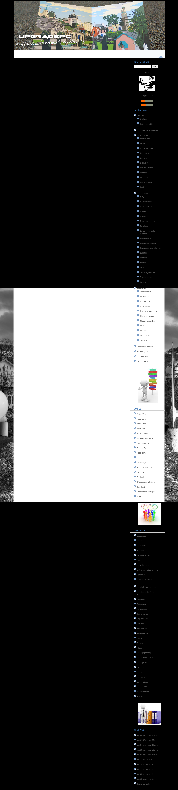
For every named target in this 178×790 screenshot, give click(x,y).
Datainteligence (143, 565)
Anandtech (141, 546)
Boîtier (143, 143)
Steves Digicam (143, 682)
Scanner (143, 263)
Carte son (144, 158)
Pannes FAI (141, 448)
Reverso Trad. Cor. (144, 468)
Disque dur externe (148, 221)
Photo (142, 326)
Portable (143, 331)
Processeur (145, 177)
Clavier (143, 211)
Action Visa (141, 414)
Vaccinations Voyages (146, 492)
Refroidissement (147, 182)
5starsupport (142, 536)
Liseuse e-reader (147, 316)
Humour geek (142, 352)
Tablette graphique (147, 272)
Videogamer (142, 687)
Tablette (143, 340)
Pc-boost (140, 643)
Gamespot (141, 599)
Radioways (141, 463)
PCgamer (141, 648)
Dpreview (141, 575)
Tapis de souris (146, 277)
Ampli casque (145, 292)
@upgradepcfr (147, 95)
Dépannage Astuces (145, 347)
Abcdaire (140, 541)
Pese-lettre (141, 453)
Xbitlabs (140, 697)
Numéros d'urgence (145, 438)
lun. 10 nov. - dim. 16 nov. (147, 750)
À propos (147, 72)
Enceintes (144, 226)
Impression (141, 424)
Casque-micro (146, 207)
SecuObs (140, 667)
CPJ (138, 560)
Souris (142, 267)
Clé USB (143, 216)
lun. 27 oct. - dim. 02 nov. (147, 760)
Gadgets (143, 119)
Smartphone (145, 335)
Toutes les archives (144, 784)
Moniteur (143, 258)
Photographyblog (144, 653)
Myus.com (141, 429)
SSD (142, 187)
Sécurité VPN (142, 361)
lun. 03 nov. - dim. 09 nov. (147, 755)
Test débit (141, 487)
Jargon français (143, 614)
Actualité (140, 116)
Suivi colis (141, 477)
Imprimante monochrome (150, 248)
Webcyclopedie (143, 692)
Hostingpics (141, 419)
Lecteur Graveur (147, 168)
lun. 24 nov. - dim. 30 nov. (147, 745)
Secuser (140, 672)
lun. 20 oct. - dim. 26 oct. (147, 764)
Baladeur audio (146, 297)
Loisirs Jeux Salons (148, 124)
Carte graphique (146, 148)
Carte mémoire (146, 202)
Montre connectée (147, 321)
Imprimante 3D (146, 238)
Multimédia (141, 288)
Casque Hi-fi (145, 306)
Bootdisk (140, 550)
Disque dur (144, 163)
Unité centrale (142, 135)
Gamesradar (142, 604)
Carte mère (144, 153)
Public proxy (142, 662)
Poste (139, 458)
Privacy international (145, 658)
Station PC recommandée (147, 130)
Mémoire (143, 173)
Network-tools (142, 433)
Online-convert (143, 443)
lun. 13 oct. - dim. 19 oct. (147, 769)
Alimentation (145, 139)
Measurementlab (143, 628)
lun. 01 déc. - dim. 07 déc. (147, 740)
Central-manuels (143, 555)
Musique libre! (142, 633)
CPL (142, 197)
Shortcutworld (142, 677)
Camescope (145, 301)
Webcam (143, 282)
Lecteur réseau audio (149, 311)
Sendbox (140, 472)
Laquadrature (142, 619)
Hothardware (142, 609)
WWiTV (140, 497)
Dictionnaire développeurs (147, 570)
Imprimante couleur (148, 243)
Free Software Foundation (147, 587)
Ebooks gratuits (143, 356)
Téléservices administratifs (147, 482)
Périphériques (142, 194)
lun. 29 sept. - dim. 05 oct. (147, 779)
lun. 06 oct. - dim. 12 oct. (147, 774)
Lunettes (143, 253)
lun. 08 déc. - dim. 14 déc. (147, 735)
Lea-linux (140, 624)
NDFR (139, 638)
